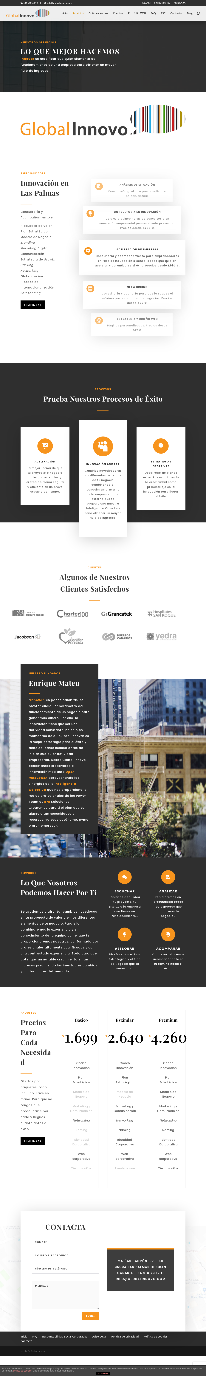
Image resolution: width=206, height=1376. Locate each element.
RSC (163, 13)
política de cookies (22, 1370)
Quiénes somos (98, 13)
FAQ (153, 13)
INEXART (146, 3)
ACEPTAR (103, 1373)
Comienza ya (32, 305)
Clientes (118, 13)
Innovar (28, 59)
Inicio (64, 13)
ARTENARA (179, 3)
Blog (190, 13)
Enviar (90, 1340)
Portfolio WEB (137, 13)
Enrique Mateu (162, 3)
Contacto (176, 13)
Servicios (78, 13)
